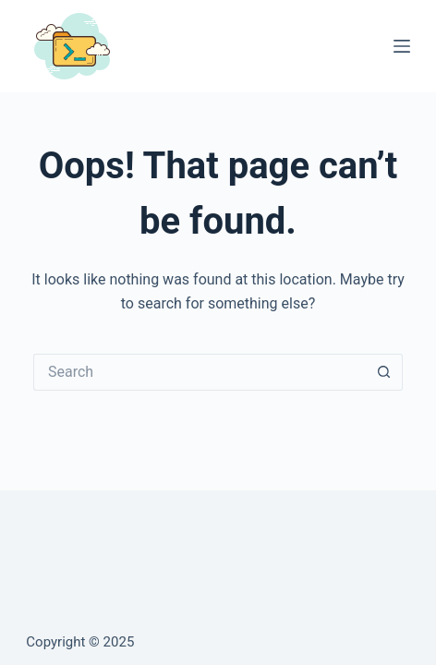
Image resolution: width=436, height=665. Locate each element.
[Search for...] (199, 372)
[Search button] (384, 372)
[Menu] (402, 46)
